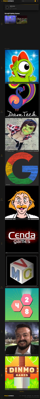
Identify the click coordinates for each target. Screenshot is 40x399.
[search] (35, 1)
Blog (32, 395)
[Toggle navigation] (2, 1)
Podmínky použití (29, 395)
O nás (20, 395)
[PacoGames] (9, 395)
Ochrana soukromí (24, 395)
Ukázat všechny (22, 391)
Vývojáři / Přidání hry (36, 395)
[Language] (38, 1)
